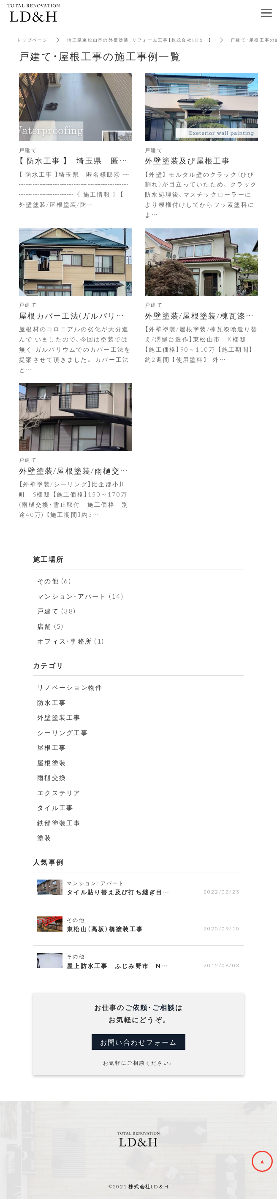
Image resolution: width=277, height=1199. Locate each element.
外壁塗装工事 (59, 717)
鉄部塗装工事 (59, 822)
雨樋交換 (51, 777)
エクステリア (59, 792)
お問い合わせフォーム (138, 1042)
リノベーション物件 (70, 687)
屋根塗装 (51, 762)
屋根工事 (51, 747)
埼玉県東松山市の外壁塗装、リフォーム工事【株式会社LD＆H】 (139, 39)
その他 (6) (54, 581)
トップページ (32, 39)
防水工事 (51, 702)
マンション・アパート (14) (80, 596)
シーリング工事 (62, 732)
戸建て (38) (56, 611)
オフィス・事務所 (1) (70, 641)
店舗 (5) (50, 626)
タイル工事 (55, 807)
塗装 (44, 837)
